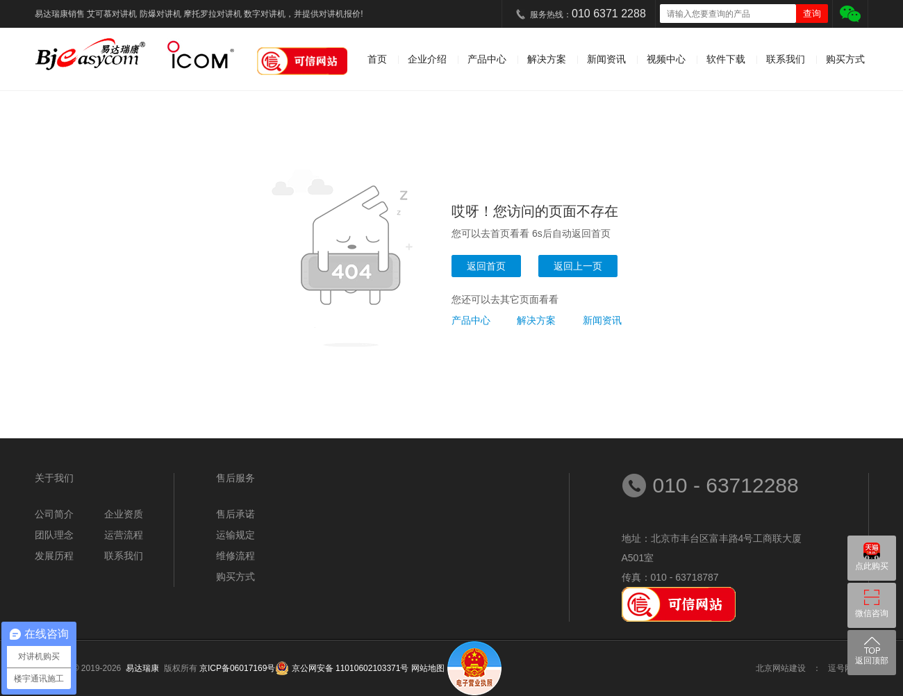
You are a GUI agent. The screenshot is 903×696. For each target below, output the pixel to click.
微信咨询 (871, 613)
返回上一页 (578, 266)
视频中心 (666, 59)
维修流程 (235, 555)
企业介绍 (427, 59)
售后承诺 (235, 514)
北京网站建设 (781, 668)
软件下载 (725, 59)
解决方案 (546, 59)
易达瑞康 (145, 668)
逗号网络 (844, 668)
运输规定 (235, 534)
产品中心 (486, 59)
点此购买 (871, 566)
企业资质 (123, 514)
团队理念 (54, 534)
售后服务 (235, 477)
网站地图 (428, 668)
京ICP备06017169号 (237, 668)
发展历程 (54, 555)
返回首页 (486, 266)
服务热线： (588, 13)
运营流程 (123, 534)
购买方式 (845, 59)
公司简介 (54, 514)
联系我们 (785, 59)
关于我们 (54, 477)
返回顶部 (871, 660)
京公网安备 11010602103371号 (348, 668)
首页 (377, 59)
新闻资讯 (606, 59)
